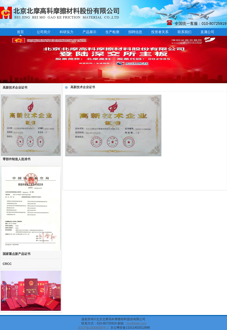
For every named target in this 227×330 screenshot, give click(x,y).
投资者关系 (160, 32)
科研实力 (66, 32)
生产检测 (112, 32)
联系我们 (184, 32)
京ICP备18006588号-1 (93, 327)
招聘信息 (135, 32)
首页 (20, 32)
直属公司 (207, 32)
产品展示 (89, 32)
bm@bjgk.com (137, 323)
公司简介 (44, 32)
